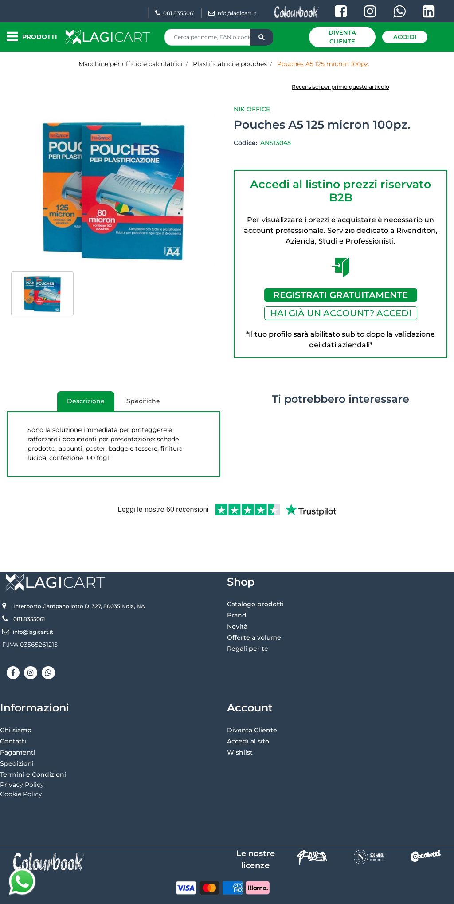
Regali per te (247, 619)
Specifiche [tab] (143, 401)
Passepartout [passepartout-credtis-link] (265, 894)
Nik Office (252, 109)
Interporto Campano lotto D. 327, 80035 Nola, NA (79, 577)
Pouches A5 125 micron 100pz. (323, 64)
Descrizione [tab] (81, 404)
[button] (261, 37)
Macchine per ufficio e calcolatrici (130, 64)
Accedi (404, 36)
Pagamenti (17, 723)
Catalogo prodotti (255, 575)
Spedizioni (17, 734)
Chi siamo (15, 701)
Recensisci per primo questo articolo (340, 86)
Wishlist (240, 723)
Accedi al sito (248, 712)
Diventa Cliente (342, 37)
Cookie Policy (21, 765)
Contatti (13, 712)
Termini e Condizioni (33, 745)
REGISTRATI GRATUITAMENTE (340, 295)
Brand (237, 586)
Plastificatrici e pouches (230, 64)
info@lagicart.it (232, 13)
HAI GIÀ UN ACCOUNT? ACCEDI (340, 313)
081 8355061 (175, 13)
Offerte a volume (254, 608)
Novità (237, 597)
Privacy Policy (22, 755)
